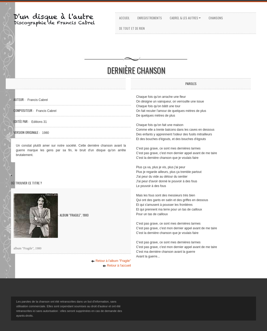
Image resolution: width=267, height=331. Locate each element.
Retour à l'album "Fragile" (111, 261)
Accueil (124, 18)
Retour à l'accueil (116, 266)
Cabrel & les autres (185, 18)
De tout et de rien (132, 28)
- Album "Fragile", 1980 (51, 216)
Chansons (216, 18)
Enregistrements (149, 18)
